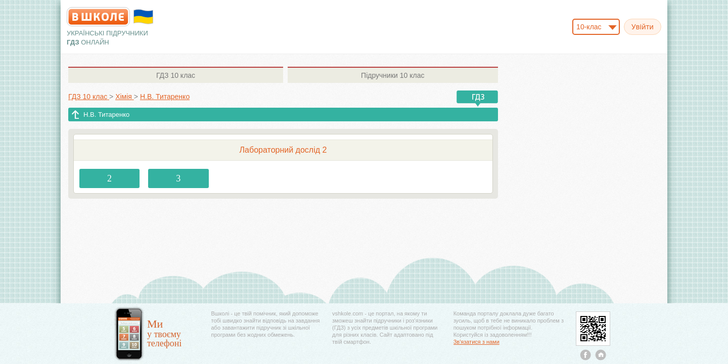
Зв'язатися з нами (476, 342)
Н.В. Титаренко (106, 114)
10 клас (175, 75)
